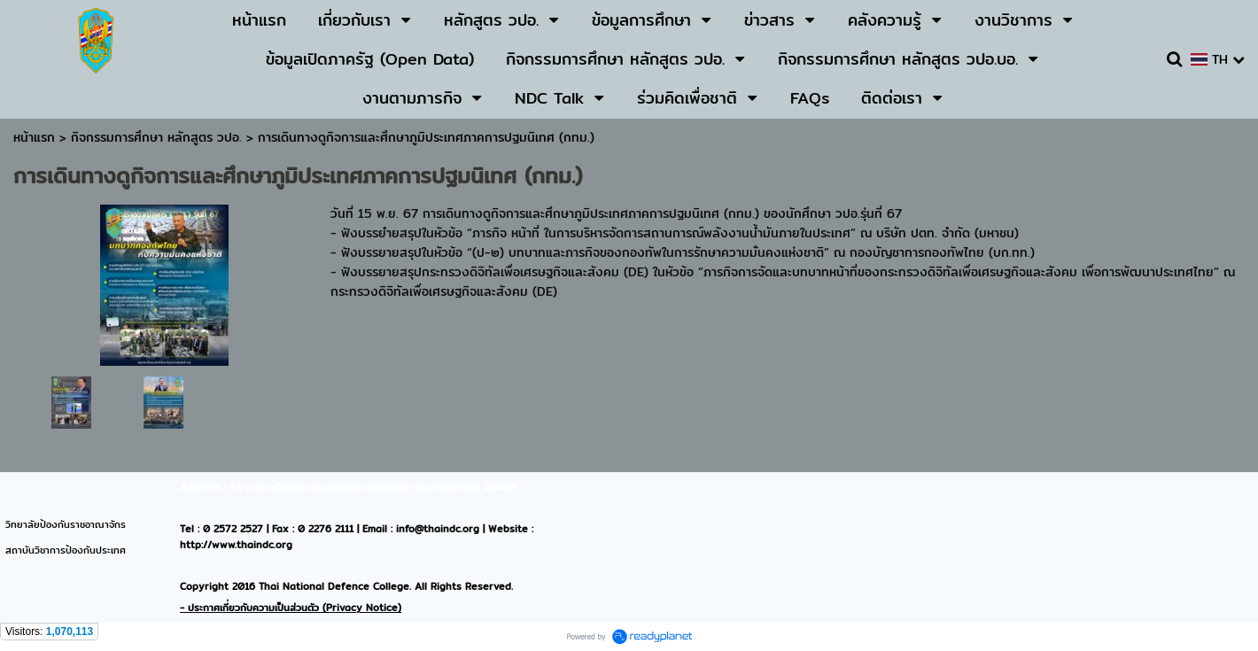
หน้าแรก (34, 137)
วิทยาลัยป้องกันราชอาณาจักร (65, 524)
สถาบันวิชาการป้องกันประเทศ (65, 550)
